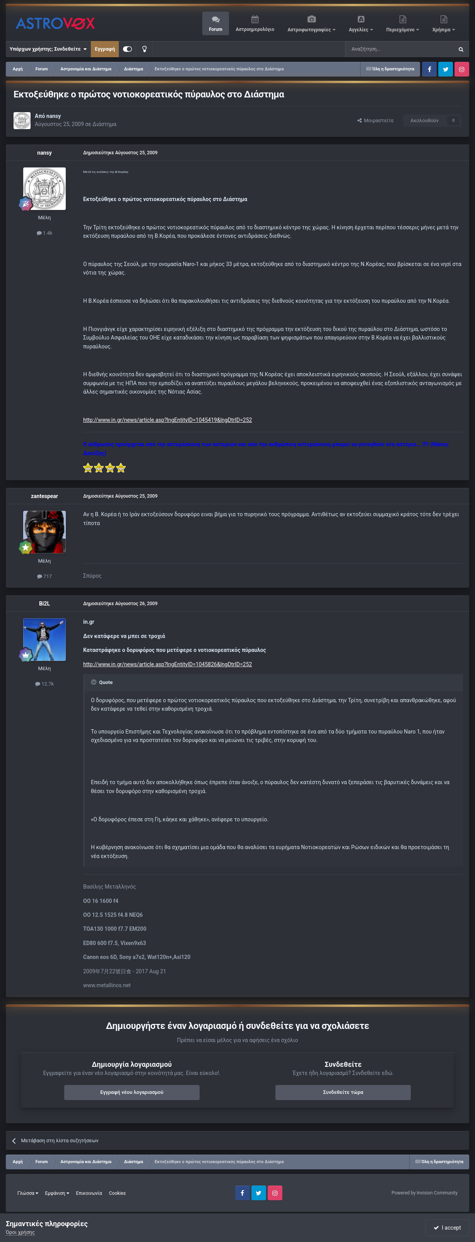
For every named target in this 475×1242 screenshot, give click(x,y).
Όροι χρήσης (20, 1232)
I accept (447, 1228)
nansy (53, 116)
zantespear (44, 496)
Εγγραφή (105, 49)
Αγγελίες (359, 29)
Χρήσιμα (441, 29)
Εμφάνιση (57, 1193)
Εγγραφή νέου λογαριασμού (131, 1092)
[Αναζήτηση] (373, 49)
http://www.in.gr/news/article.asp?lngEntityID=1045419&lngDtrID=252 (167, 420)
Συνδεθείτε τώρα (343, 1092)
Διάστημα (104, 124)
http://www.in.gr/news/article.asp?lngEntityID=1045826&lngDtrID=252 (167, 664)
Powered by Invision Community (424, 1193)
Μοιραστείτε (375, 120)
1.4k (45, 233)
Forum (215, 29)
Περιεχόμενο (401, 29)
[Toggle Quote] (94, 682)
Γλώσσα (27, 1193)
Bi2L (44, 604)
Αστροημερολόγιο (255, 29)
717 (44, 576)
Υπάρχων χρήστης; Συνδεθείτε (48, 49)
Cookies (117, 1193)
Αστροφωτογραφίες (310, 29)
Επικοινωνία (89, 1193)
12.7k (44, 684)
